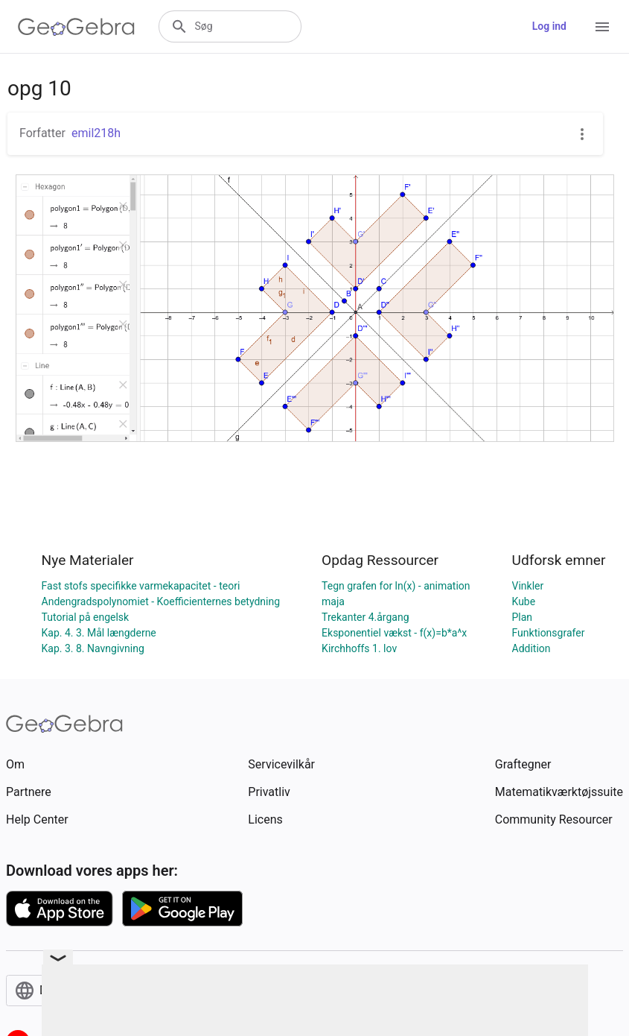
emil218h (96, 133)
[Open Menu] (602, 27)
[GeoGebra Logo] (76, 27)
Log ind (549, 26)
